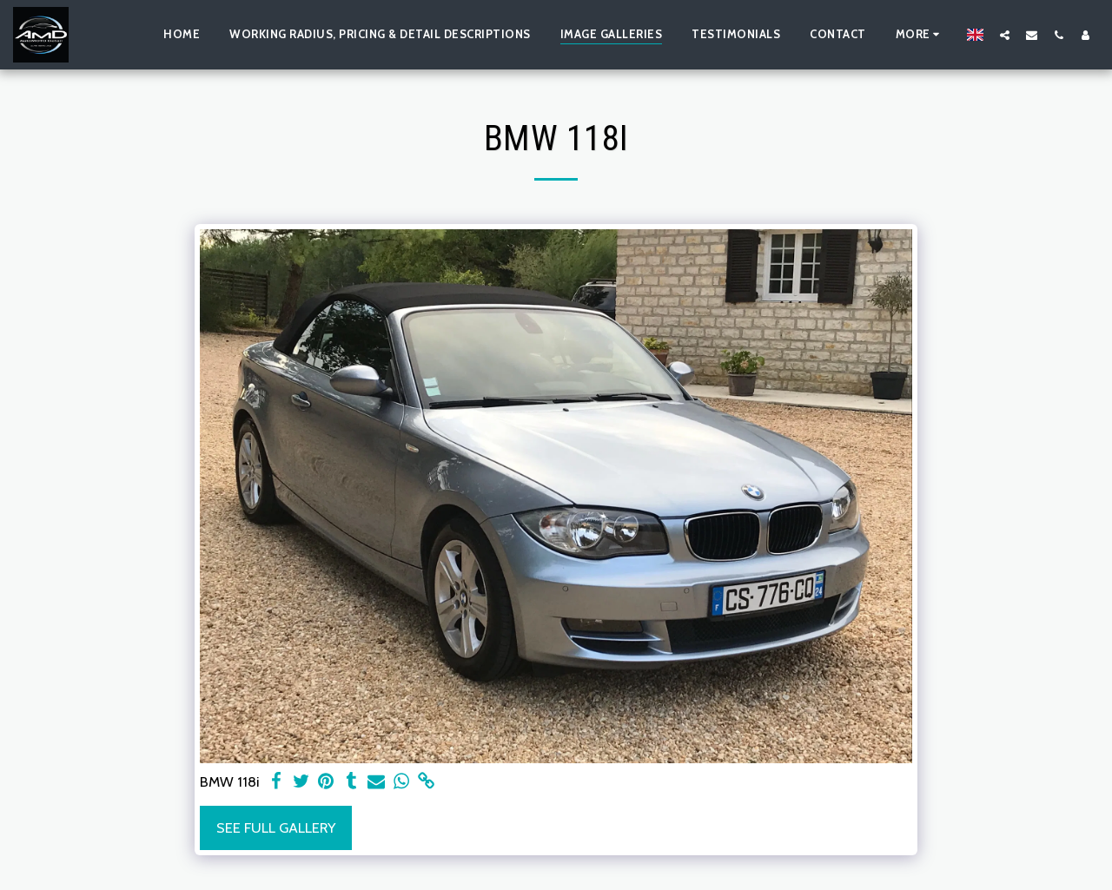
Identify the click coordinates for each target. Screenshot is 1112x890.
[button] (1004, 35)
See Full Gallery (275, 827)
